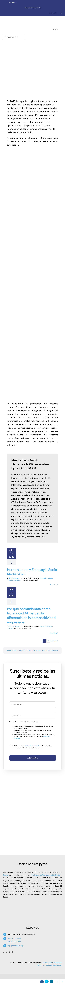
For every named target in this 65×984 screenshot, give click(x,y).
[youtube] (9, 952)
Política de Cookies (54, 965)
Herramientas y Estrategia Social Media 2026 (32, 571)
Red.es (6, 875)
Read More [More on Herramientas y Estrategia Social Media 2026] (53, 585)
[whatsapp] (61, 13)
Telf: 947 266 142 (14, 938)
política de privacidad (32, 746)
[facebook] (3, 952)
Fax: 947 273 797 (14, 941)
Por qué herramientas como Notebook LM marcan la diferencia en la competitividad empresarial (31, 616)
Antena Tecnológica (46, 578)
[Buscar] (5, 37)
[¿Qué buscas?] (13, 37)
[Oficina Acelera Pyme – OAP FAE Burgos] (20, 18)
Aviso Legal (47, 962)
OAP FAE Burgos (14, 578)
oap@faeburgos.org (15, 945)
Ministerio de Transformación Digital (45, 875)
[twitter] (6, 952)
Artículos (10, 580)
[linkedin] (12, 952)
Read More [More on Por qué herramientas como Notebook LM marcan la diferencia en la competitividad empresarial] (53, 633)
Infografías (16, 580)
